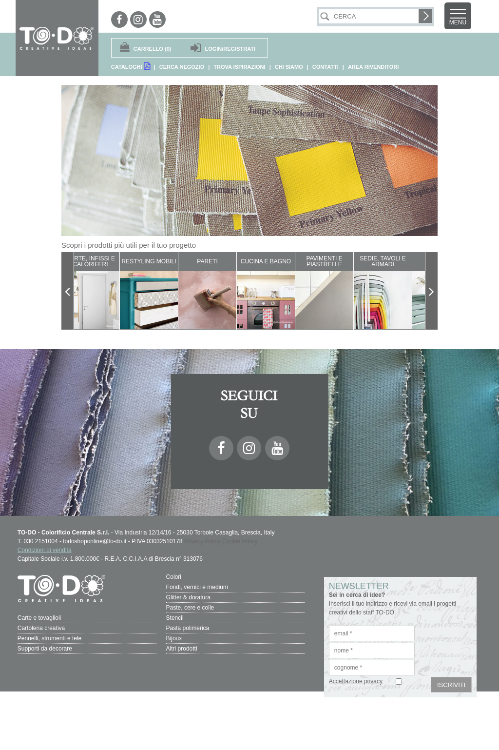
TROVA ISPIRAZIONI (239, 67)
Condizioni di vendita (45, 550)
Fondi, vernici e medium (197, 587)
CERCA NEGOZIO (182, 67)
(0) (153, 49)
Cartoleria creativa (41, 628)
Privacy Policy (202, 541)
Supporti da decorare (45, 648)
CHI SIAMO (289, 67)
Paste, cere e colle (190, 607)
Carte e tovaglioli (39, 617)
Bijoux (174, 638)
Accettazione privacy (356, 681)
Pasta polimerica (188, 628)
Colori (173, 576)
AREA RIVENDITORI (373, 67)
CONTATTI (325, 67)
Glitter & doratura (188, 597)
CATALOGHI (130, 66)
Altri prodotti (181, 648)
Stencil (175, 617)
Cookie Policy (240, 541)
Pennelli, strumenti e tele (49, 638)
